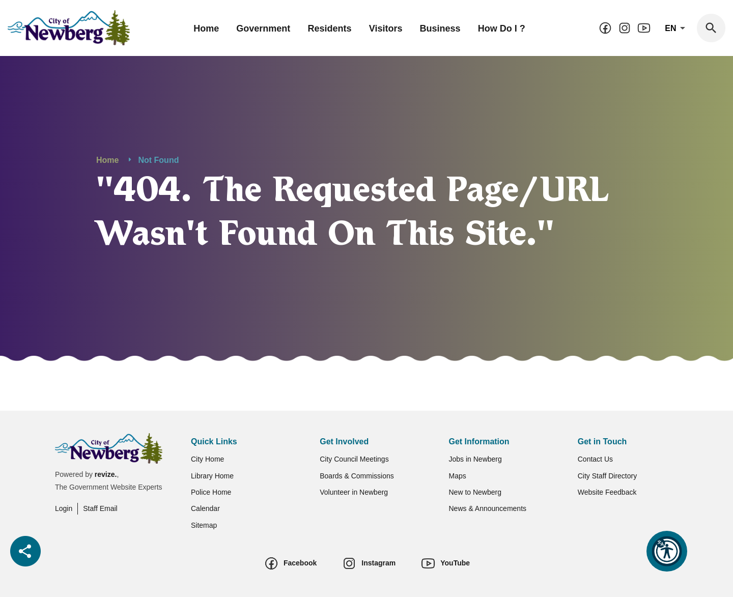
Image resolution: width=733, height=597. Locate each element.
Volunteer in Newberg (354, 492)
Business (440, 28)
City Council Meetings (354, 459)
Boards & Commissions (357, 476)
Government (263, 28)
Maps (457, 476)
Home (206, 28)
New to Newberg (475, 492)
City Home (207, 459)
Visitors (386, 28)
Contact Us (595, 459)
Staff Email (100, 508)
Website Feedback (607, 492)
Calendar (205, 508)
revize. (106, 474)
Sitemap (204, 525)
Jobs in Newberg (475, 459)
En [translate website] (677, 28)
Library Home (212, 476)
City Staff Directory (607, 476)
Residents (330, 28)
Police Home (211, 492)
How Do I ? (501, 28)
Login (63, 508)
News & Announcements (488, 508)
